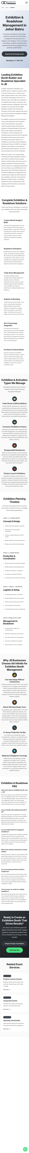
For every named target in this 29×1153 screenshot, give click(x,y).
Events (7, 7)
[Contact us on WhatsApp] (25, 1149)
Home (2, 7)
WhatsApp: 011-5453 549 (14, 60)
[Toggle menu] (26, 3)
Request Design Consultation (14, 943)
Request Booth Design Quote (14, 54)
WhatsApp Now (14, 950)
